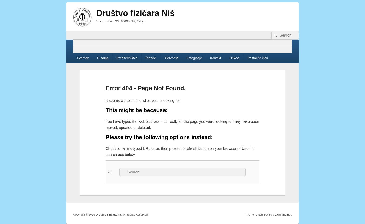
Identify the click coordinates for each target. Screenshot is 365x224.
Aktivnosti (172, 58)
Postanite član (257, 58)
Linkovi (234, 58)
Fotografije (194, 58)
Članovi (150, 58)
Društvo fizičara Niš (135, 13)
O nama (103, 58)
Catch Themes (282, 214)
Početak (83, 58)
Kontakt (215, 58)
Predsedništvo (127, 58)
